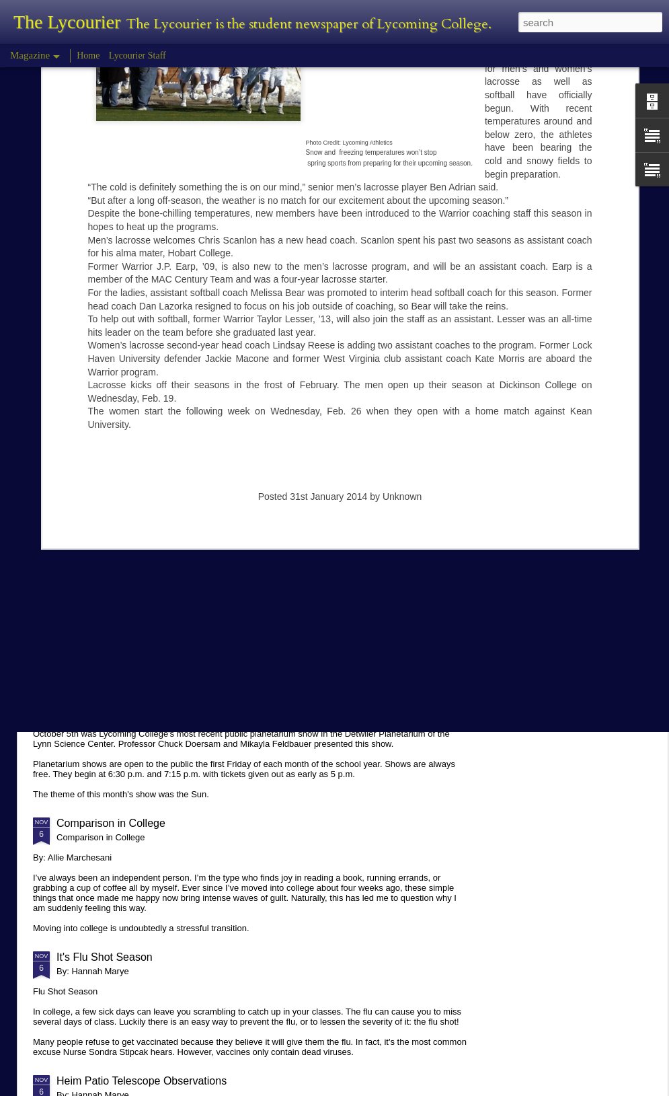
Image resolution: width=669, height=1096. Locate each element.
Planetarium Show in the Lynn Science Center (166, 699)
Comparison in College (110, 823)
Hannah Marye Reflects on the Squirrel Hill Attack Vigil (185, 595)
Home (88, 55)
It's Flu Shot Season (104, 957)
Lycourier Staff (137, 55)
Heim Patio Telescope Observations (141, 1081)
